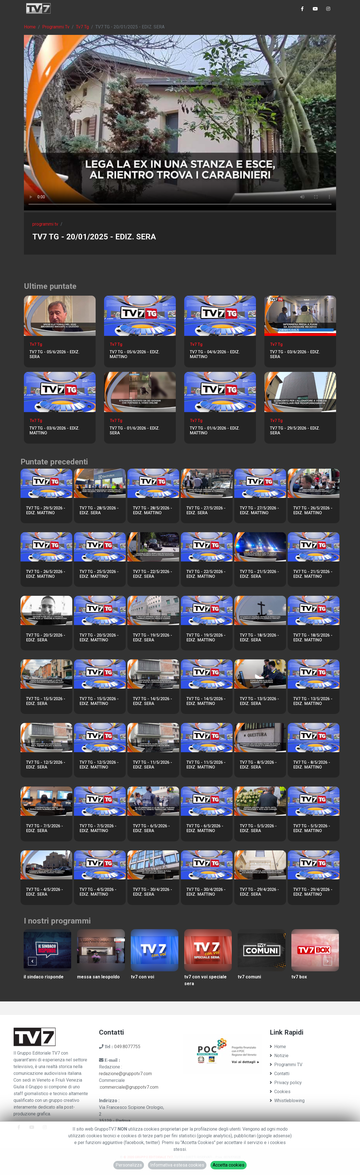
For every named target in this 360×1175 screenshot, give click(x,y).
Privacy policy (286, 1082)
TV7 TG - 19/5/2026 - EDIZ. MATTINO (206, 637)
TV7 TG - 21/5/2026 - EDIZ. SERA (259, 574)
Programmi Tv (55, 27)
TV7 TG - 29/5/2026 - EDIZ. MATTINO (45, 510)
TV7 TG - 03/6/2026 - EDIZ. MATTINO (55, 430)
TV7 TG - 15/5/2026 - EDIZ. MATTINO (99, 701)
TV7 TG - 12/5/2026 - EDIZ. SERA (45, 765)
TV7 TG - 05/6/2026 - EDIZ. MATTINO (135, 354)
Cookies (280, 1091)
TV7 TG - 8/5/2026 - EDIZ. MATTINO (311, 765)
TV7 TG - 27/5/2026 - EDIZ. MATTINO (259, 510)
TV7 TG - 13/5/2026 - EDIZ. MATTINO (312, 701)
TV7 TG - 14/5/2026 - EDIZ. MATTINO (206, 701)
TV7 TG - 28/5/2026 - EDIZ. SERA (99, 510)
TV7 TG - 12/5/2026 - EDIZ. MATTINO (99, 765)
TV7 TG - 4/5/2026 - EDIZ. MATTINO (98, 892)
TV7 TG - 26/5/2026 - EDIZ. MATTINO (312, 510)
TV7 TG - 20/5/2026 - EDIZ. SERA (45, 637)
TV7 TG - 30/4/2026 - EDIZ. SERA (152, 892)
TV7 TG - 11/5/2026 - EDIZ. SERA (152, 765)
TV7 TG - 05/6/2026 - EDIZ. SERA (55, 354)
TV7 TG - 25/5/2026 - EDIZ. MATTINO (99, 574)
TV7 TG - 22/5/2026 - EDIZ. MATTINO (206, 574)
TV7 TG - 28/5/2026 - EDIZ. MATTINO (152, 510)
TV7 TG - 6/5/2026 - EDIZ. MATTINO (204, 828)
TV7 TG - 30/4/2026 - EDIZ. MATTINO (206, 892)
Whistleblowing (287, 1100)
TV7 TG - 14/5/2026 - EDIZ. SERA (152, 701)
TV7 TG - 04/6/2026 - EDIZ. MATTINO (215, 354)
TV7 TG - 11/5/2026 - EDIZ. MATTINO (206, 765)
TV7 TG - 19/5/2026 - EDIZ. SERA (152, 637)
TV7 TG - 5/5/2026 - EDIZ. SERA (258, 828)
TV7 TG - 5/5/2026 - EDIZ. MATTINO (311, 828)
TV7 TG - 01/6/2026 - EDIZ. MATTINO (215, 430)
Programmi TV (286, 1064)
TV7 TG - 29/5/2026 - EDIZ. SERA (295, 430)
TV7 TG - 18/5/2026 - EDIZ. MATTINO (312, 637)
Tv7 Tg (82, 27)
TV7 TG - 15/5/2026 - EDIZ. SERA (45, 701)
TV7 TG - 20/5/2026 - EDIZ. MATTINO (99, 637)
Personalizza (129, 1165)
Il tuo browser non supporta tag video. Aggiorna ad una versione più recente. (180, 122)
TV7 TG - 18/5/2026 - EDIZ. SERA (259, 637)
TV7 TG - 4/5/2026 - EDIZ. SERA (44, 892)
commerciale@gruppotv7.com (129, 1087)
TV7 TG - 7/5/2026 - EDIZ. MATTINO (98, 828)
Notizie (279, 1055)
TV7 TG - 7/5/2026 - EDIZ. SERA (44, 828)
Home (30, 27)
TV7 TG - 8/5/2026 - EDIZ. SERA (258, 765)
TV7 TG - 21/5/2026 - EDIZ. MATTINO (312, 574)
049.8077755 (127, 1046)
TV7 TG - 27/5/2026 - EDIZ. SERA (206, 510)
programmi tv (45, 224)
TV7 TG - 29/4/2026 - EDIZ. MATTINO (312, 892)
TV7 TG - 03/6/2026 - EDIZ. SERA (295, 354)
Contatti (279, 1073)
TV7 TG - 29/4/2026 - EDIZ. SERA (259, 892)
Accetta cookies (228, 1165)
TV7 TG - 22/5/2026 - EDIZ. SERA (152, 574)
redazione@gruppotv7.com (125, 1073)
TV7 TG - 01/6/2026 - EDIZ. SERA (135, 430)
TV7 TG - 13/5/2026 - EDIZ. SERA (259, 701)
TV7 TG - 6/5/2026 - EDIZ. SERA (151, 828)
